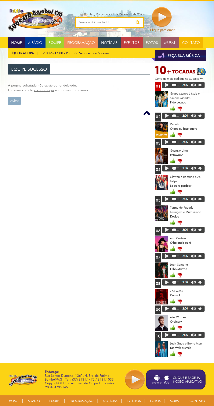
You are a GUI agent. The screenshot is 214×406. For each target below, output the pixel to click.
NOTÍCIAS (109, 42)
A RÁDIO (35, 42)
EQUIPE (55, 42)
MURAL (170, 42)
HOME (16, 42)
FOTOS (152, 42)
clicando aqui (44, 90)
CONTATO (191, 42)
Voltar (14, 101)
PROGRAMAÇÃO (81, 42)
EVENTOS (131, 42)
